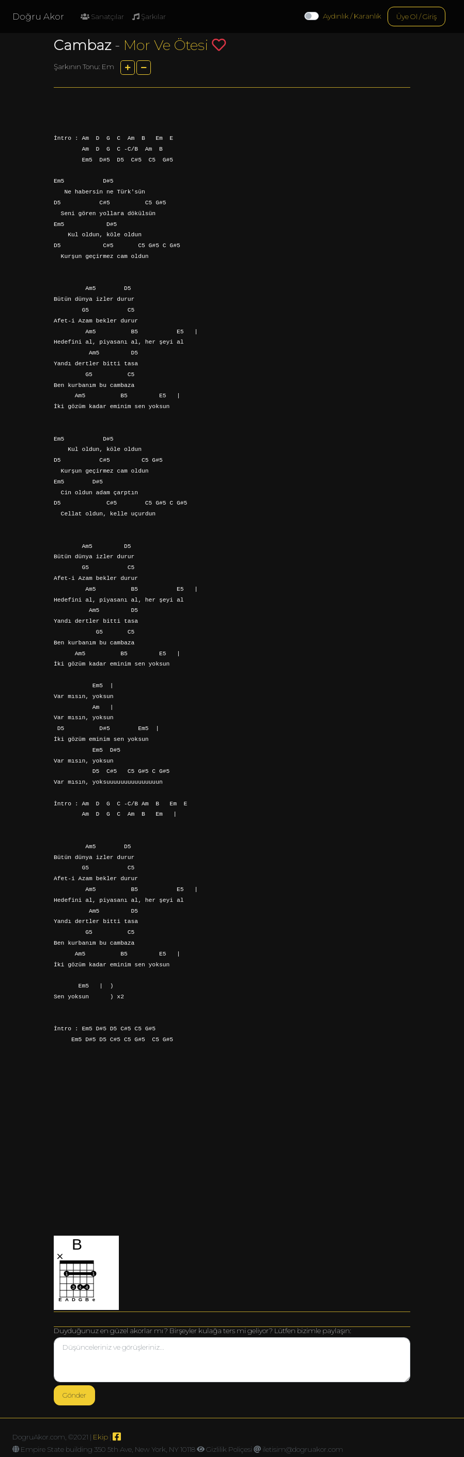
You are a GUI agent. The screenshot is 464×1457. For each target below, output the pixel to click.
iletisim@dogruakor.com (302, 1449)
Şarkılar (149, 16)
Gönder (74, 1395)
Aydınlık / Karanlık (352, 16)
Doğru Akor (38, 16)
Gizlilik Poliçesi (229, 1449)
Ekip (100, 1437)
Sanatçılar (102, 16)
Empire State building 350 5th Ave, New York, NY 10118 (108, 1449)
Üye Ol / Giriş (416, 16)
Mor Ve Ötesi (165, 45)
